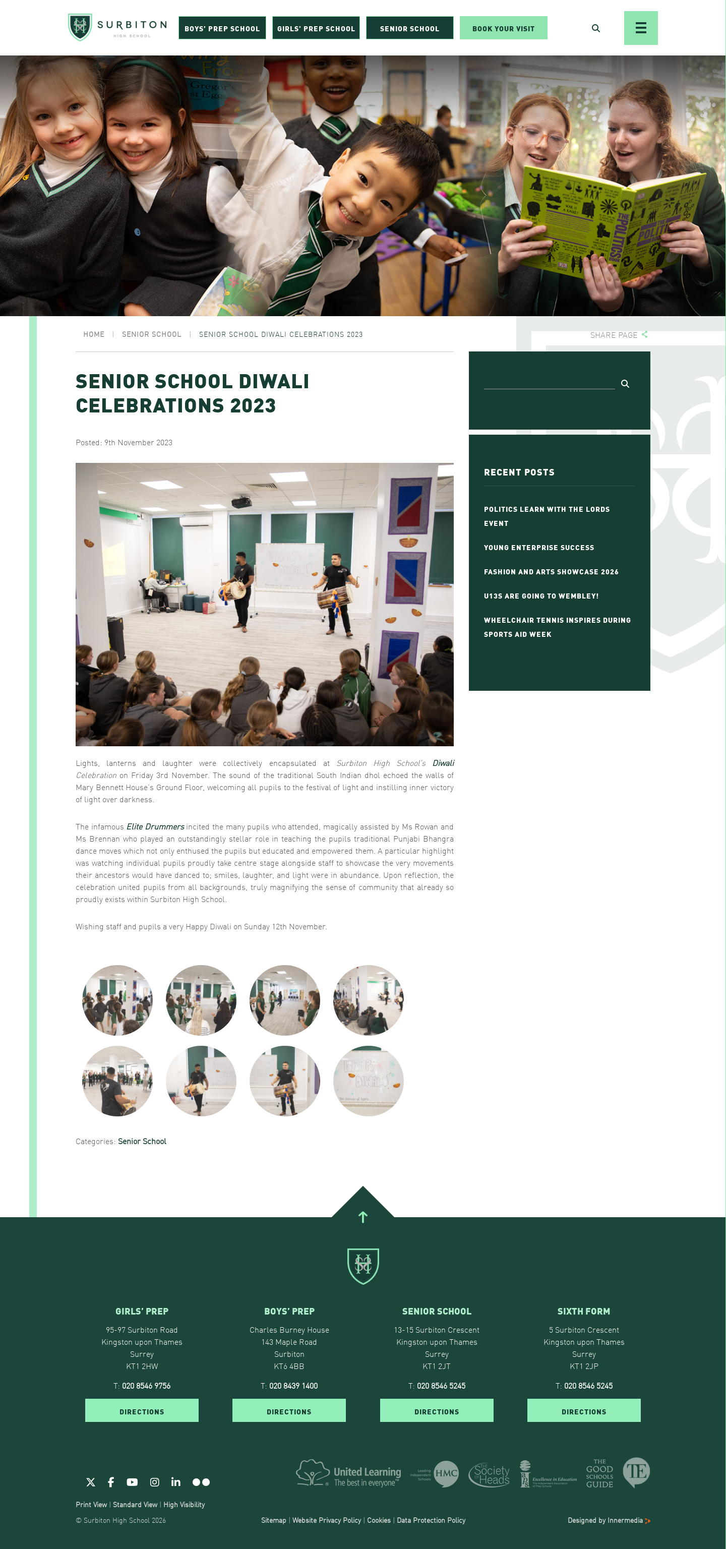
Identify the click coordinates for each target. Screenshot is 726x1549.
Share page (614, 334)
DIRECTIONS (141, 1411)
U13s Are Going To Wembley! (541, 595)
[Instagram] (154, 1481)
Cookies (379, 1519)
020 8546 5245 (441, 1385)
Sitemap (273, 1519)
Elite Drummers (155, 826)
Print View (91, 1504)
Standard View (135, 1504)
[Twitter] (91, 1481)
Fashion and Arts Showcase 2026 (551, 571)
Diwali (443, 762)
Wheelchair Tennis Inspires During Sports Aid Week (557, 626)
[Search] (549, 381)
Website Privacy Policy (326, 1519)
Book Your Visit (503, 28)
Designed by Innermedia (609, 1519)
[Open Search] (596, 28)
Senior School (410, 28)
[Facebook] (111, 1481)
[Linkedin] (175, 1481)
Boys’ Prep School (222, 28)
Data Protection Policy (431, 1519)
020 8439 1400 (293, 1385)
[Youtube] (132, 1481)
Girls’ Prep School (316, 28)
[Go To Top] (363, 1216)
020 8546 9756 (146, 1385)
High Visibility (184, 1504)
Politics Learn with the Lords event (547, 515)
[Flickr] (201, 1481)
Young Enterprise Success (539, 547)
